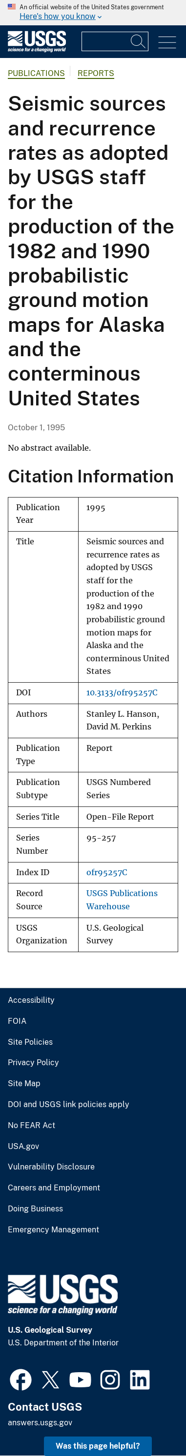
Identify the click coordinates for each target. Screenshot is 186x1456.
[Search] (138, 41)
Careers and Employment (54, 1188)
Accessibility (31, 1000)
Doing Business (35, 1209)
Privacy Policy (33, 1062)
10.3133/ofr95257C (121, 692)
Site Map (24, 1083)
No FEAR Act (31, 1125)
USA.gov (23, 1146)
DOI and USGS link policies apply (68, 1104)
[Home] (37, 50)
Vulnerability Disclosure (51, 1167)
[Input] (115, 41)
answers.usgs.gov (40, 1422)
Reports (96, 73)
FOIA (17, 1021)
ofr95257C (106, 872)
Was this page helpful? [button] (98, 1446)
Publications (36, 73)
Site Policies (30, 1042)
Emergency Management (53, 1230)
